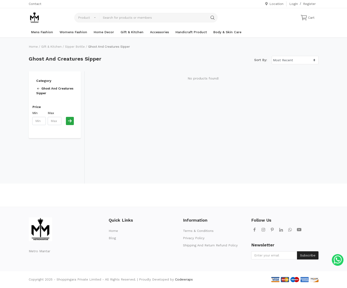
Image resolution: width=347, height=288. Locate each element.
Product (84, 17)
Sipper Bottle (75, 46)
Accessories (159, 32)
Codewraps (184, 279)
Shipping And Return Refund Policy (210, 245)
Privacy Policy (193, 238)
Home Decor (104, 32)
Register (309, 4)
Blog (112, 238)
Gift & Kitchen (132, 32)
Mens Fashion (42, 32)
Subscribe (307, 255)
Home (33, 46)
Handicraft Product (191, 32)
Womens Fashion (73, 32)
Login (293, 4)
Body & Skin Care (227, 32)
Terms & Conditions (198, 231)
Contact (35, 4)
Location (274, 4)
